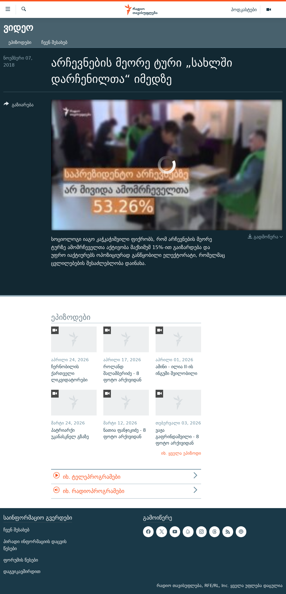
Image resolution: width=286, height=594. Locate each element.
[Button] (19, 106)
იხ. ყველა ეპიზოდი (181, 453)
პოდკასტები (244, 9)
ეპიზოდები (19, 42)
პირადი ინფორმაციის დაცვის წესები (34, 545)
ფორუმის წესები (20, 560)
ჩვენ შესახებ (54, 42)
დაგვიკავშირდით (21, 571)
